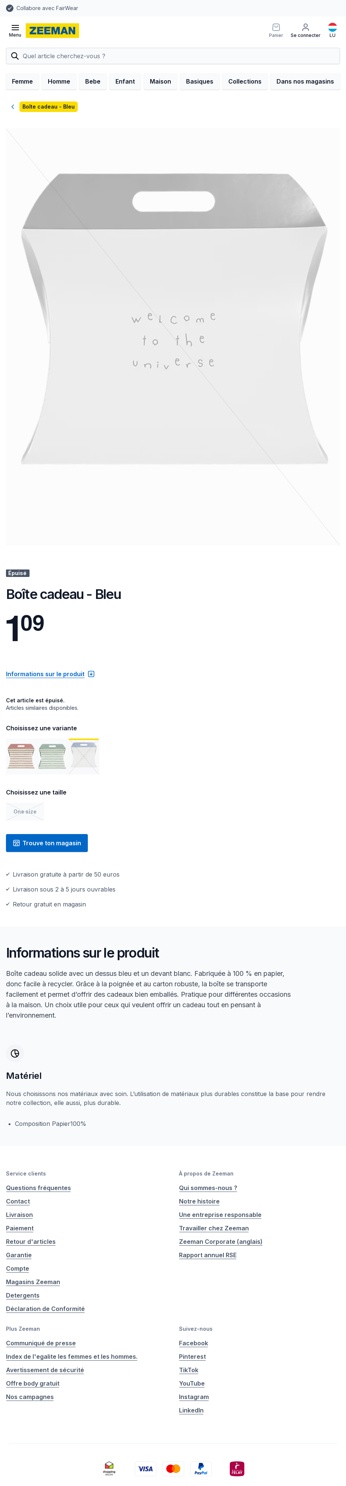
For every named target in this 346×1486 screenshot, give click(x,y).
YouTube (192, 1383)
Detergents (23, 1295)
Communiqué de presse (41, 1343)
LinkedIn (191, 1410)
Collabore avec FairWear (47, 8)
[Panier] (276, 30)
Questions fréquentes (38, 1188)
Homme (59, 81)
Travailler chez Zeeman (214, 1228)
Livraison (19, 1214)
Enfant (125, 81)
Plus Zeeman (23, 1329)
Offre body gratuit (32, 1383)
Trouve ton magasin (47, 843)
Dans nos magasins (305, 81)
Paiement (20, 1228)
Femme (22, 81)
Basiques (199, 81)
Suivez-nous (196, 1329)
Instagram (194, 1397)
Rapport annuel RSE (208, 1255)
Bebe (93, 81)
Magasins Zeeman (33, 1282)
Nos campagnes (30, 1397)
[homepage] (52, 30)
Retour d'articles (31, 1241)
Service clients (26, 1173)
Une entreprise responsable (220, 1214)
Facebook (193, 1343)
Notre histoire (199, 1201)
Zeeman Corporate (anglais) (221, 1241)
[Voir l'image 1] (21, 756)
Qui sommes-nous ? (208, 1188)
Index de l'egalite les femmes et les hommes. (72, 1356)
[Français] (332, 30)
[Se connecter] (306, 30)
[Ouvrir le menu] (15, 30)
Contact (18, 1201)
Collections (245, 81)
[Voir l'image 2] (52, 756)
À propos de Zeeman (206, 1173)
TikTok (188, 1370)
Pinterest (192, 1356)
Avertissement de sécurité (45, 1370)
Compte (17, 1268)
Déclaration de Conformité (45, 1308)
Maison (160, 81)
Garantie (19, 1255)
